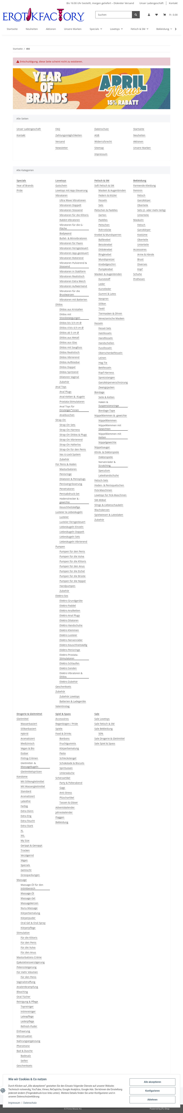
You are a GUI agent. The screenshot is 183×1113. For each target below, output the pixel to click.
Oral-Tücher (23, 996)
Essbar (24, 753)
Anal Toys (60, 386)
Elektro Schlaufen (69, 663)
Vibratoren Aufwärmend (73, 286)
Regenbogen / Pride (66, 723)
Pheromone (23, 1045)
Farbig (24, 806)
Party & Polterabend (71, 782)
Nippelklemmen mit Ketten (110, 435)
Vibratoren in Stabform (73, 271)
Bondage (99, 392)
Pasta (63, 753)
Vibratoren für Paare (71, 243)
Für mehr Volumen (27, 972)
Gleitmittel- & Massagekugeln (29, 764)
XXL (23, 835)
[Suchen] (113, 14)
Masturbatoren (68, 469)
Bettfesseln (105, 367)
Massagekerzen (29, 903)
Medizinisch (27, 743)
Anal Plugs (65, 391)
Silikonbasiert (28, 728)
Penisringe (66, 474)
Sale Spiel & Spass (104, 743)
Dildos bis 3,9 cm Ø (70, 322)
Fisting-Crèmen (29, 758)
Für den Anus (28, 952)
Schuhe (137, 274)
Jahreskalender (64, 812)
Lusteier (64, 517)
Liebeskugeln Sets (70, 536)
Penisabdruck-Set (69, 493)
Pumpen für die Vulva (72, 556)
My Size (25, 840)
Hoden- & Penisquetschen (109, 485)
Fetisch (141, 195)
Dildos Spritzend (69, 372)
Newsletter (61, 147)
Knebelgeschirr (107, 264)
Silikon (102, 303)
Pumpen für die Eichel (72, 571)
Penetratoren (67, 488)
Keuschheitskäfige (70, 507)
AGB (96, 135)
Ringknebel (105, 254)
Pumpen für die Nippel (73, 581)
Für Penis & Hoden (65, 464)
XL (22, 830)
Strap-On (60, 419)
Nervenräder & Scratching (107, 463)
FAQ (57, 129)
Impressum (100, 154)
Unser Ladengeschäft (151, 3)
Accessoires (140, 249)
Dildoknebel (105, 249)
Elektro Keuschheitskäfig (73, 645)
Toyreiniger (27, 1006)
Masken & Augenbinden (112, 190)
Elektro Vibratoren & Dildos (71, 675)
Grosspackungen (30, 875)
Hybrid (24, 733)
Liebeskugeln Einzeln (71, 526)
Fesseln (103, 200)
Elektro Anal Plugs (70, 615)
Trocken (25, 850)
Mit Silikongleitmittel (32, 781)
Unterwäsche (67, 773)
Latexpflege (27, 1016)
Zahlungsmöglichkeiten (68, 135)
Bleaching (22, 991)
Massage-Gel (28, 898)
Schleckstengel (68, 758)
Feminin (137, 190)
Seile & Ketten (106, 397)
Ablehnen (152, 1099)
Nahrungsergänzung (28, 1041)
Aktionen (51, 29)
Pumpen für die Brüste (72, 576)
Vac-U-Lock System (70, 454)
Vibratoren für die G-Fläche (71, 226)
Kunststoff (104, 279)
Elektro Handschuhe (71, 625)
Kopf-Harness (106, 372)
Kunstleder (105, 288)
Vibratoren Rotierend (71, 258)
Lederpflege (27, 1021)
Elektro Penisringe (70, 649)
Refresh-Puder (29, 1026)
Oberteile (142, 205)
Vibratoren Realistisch (72, 276)
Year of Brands (25, 185)
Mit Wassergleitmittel (33, 786)
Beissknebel (105, 244)
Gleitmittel (22, 718)
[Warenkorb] (170, 15)
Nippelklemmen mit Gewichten (110, 427)
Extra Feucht (28, 820)
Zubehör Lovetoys (70, 696)
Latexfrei (26, 801)
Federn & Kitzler (108, 195)
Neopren (104, 298)
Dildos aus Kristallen (71, 309)
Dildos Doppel (67, 367)
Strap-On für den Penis (73, 449)
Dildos (59, 304)
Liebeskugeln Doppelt (72, 531)
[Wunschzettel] (156, 15)
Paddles (103, 220)
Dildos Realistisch (70, 352)
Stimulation (23, 932)
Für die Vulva (28, 947)
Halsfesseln (105, 333)
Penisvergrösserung (71, 483)
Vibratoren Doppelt (70, 205)
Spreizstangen (107, 377)
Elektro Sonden (68, 668)
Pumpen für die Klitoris (73, 561)
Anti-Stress (66, 792)
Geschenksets (63, 686)
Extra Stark (27, 825)
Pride (20, 190)
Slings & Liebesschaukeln (108, 505)
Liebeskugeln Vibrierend (73, 541)
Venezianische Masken (111, 318)
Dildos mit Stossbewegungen (70, 316)
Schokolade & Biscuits (72, 763)
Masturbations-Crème (29, 957)
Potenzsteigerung (26, 967)
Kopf (140, 269)
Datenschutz (101, 129)
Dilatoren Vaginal (69, 377)
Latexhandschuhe (109, 475)
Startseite (12, 29)
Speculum (104, 470)
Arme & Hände (145, 254)
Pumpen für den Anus (72, 566)
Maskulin (138, 220)
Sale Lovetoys (102, 718)
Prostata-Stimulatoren (72, 401)
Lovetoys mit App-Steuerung (71, 190)
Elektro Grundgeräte (71, 600)
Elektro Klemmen (69, 630)
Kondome (22, 776)
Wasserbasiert (29, 723)
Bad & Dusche (25, 1050)
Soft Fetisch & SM (104, 185)
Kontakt (173, 3)
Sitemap (99, 147)
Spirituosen (66, 768)
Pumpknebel (106, 269)
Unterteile (143, 215)
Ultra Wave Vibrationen (73, 200)
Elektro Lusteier (68, 635)
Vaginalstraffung (26, 981)
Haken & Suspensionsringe (109, 403)
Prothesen (139, 279)
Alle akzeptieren (152, 1082)
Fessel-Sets (105, 328)
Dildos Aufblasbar (70, 362)
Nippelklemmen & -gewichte (110, 415)
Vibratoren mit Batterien (73, 299)
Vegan (24, 860)
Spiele (58, 728)
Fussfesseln (105, 347)
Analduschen (67, 415)
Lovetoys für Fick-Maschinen (110, 495)
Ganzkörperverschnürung (113, 382)
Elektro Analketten (70, 610)
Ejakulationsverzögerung (31, 962)
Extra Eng (26, 815)
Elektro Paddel (68, 605)
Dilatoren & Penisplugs (72, 479)
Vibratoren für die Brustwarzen (70, 292)
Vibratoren (61, 195)
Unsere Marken (73, 29)
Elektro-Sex (61, 595)
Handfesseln (106, 338)
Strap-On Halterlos (70, 444)
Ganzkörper (144, 200)
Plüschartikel (67, 797)
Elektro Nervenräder (71, 640)
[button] (149, 15)
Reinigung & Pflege (27, 1001)
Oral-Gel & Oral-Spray (33, 922)
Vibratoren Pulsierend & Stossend (73, 264)
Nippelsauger (102, 447)
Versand (60, 141)
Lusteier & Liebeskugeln (69, 512)
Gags (62, 787)
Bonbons (65, 738)
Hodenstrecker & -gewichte (70, 500)
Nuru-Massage (29, 908)
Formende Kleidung (144, 185)
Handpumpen (67, 585)
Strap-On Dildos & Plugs (73, 434)
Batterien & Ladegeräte (73, 701)
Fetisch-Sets (101, 480)
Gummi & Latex (107, 293)
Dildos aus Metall (69, 337)
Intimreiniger (28, 1011)
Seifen (24, 1060)
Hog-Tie (103, 362)
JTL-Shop (165, 1108)
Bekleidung (61, 822)
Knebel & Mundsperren (107, 234)
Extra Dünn (27, 811)
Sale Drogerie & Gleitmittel (109, 738)
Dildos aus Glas (68, 342)
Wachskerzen (102, 509)
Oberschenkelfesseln (110, 352)
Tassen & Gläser (69, 802)
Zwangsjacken (106, 387)
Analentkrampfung (27, 986)
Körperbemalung (30, 913)
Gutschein (61, 185)
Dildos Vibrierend (69, 357)
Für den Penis (28, 942)
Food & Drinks (63, 733)
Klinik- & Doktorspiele (106, 452)
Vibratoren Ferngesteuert (74, 248)
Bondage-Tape (107, 410)
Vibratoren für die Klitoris (74, 215)
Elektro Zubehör (69, 681)
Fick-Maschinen (103, 490)
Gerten (102, 215)
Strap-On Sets (67, 424)
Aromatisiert (28, 738)
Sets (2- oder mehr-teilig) (151, 210)
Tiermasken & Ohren (110, 313)
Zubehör (64, 381)
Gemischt (26, 870)
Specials (25, 865)
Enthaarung (23, 1031)
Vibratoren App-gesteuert (74, 253)
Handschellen (106, 343)
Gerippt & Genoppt (31, 845)
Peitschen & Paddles (106, 210)
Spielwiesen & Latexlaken (108, 514)
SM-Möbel (100, 500)
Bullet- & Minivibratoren (73, 238)
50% (101, 733)
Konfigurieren (152, 1090)
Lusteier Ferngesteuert (72, 521)
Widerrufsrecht (103, 141)
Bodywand (65, 233)
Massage (22, 879)
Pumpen (60, 546)
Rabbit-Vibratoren (70, 220)
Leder (102, 284)
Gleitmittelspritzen (31, 771)
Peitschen (104, 224)
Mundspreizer (107, 259)
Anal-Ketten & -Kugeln (72, 396)
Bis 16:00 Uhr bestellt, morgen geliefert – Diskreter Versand (100, 3)
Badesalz (26, 1055)
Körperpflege (28, 927)
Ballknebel (104, 239)
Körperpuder (28, 917)
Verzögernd (27, 855)
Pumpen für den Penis (72, 551)
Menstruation (24, 1036)
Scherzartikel (62, 777)
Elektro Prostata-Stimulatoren (69, 656)
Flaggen (59, 817)
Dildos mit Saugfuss (71, 347)
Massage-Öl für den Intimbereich (32, 886)
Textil (102, 308)
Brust (140, 259)
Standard (26, 791)
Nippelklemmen (108, 420)
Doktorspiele (106, 457)
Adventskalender (65, 807)
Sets (101, 205)
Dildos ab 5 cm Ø (69, 332)
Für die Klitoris (29, 937)
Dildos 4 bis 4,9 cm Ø (71, 327)
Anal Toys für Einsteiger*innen (69, 408)
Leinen (102, 357)
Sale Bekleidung (103, 728)
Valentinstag (62, 706)
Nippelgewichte (107, 442)
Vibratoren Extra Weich (73, 281)
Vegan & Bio (27, 748)
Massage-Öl (27, 893)
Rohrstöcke (105, 229)
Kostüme (142, 234)
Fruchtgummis (68, 743)
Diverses (142, 264)
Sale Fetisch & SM (104, 723)
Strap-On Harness (70, 429)
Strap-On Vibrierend (71, 439)
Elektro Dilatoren (69, 620)
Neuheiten (32, 29)
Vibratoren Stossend (71, 210)
